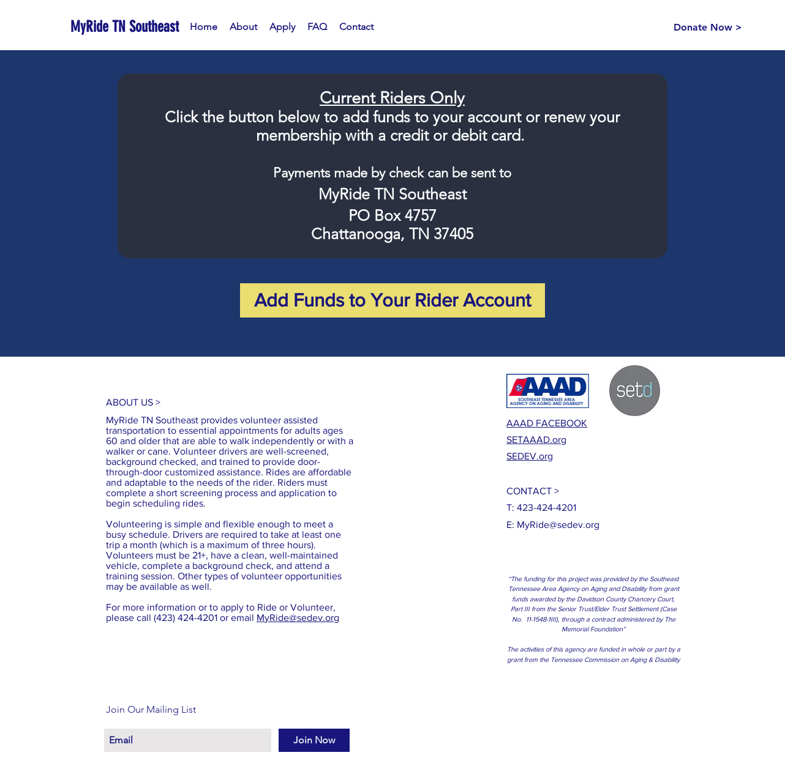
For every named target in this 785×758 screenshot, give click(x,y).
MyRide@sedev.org (298, 617)
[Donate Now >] (707, 27)
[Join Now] (314, 740)
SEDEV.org (529, 456)
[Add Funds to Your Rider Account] (392, 300)
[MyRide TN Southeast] (126, 26)
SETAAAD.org (536, 439)
